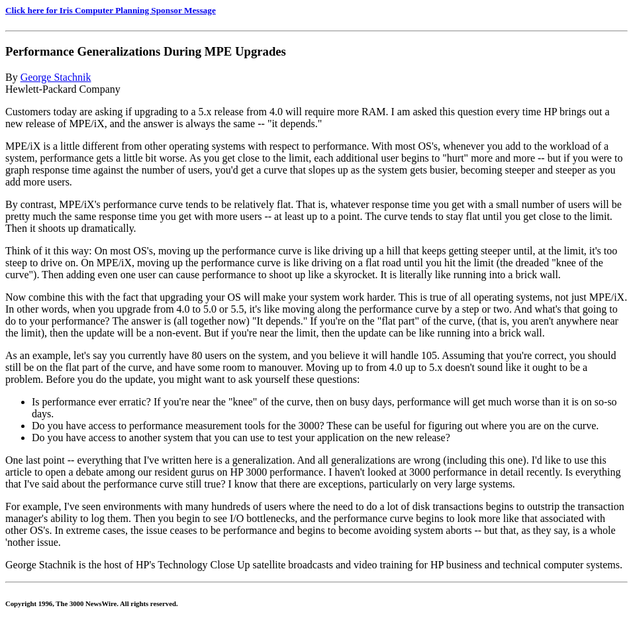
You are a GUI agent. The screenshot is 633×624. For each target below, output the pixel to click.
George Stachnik (56, 77)
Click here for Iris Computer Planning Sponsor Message (110, 10)
